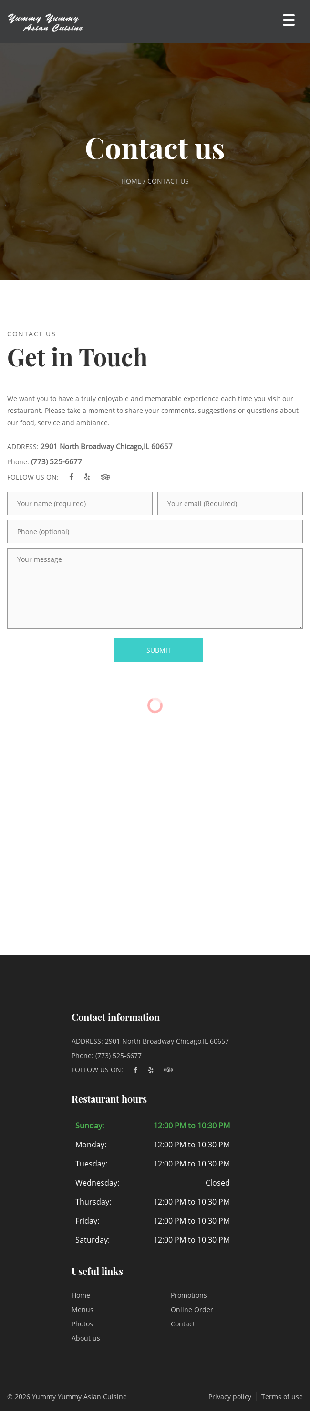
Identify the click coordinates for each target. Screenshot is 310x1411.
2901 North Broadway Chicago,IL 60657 (107, 446)
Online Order (192, 1309)
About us (86, 1337)
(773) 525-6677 (56, 461)
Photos (82, 1323)
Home (81, 1295)
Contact (183, 1323)
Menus (82, 1309)
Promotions (189, 1295)
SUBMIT (158, 650)
